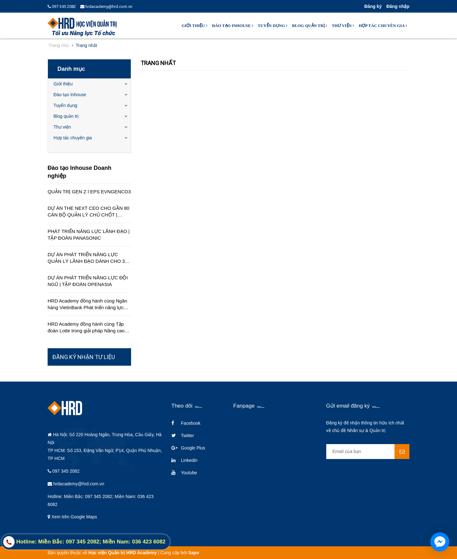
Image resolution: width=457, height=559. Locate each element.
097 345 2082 (62, 6)
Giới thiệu (195, 25)
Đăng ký (372, 6)
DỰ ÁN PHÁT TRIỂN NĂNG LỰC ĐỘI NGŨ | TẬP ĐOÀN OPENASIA (88, 281)
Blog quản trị (309, 25)
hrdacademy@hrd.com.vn (106, 6)
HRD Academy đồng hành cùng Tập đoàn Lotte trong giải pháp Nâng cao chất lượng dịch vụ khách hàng (86, 327)
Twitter (187, 435)
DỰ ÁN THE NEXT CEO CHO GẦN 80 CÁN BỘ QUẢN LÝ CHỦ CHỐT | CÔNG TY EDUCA (88, 211)
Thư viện (343, 25)
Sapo (193, 552)
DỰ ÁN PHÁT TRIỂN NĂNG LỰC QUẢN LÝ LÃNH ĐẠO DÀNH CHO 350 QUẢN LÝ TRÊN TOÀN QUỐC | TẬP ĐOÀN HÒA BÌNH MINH (89, 258)
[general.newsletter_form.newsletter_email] (368, 451)
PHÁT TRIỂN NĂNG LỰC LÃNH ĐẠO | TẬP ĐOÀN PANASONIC (88, 235)
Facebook (190, 423)
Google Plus (193, 447)
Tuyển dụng (273, 25)
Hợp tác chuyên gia (383, 25)
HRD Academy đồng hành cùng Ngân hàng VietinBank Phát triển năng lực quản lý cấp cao (87, 304)
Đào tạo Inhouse (232, 25)
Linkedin (189, 460)
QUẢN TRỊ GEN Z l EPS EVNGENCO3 (89, 191)
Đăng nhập (397, 6)
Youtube (189, 472)
